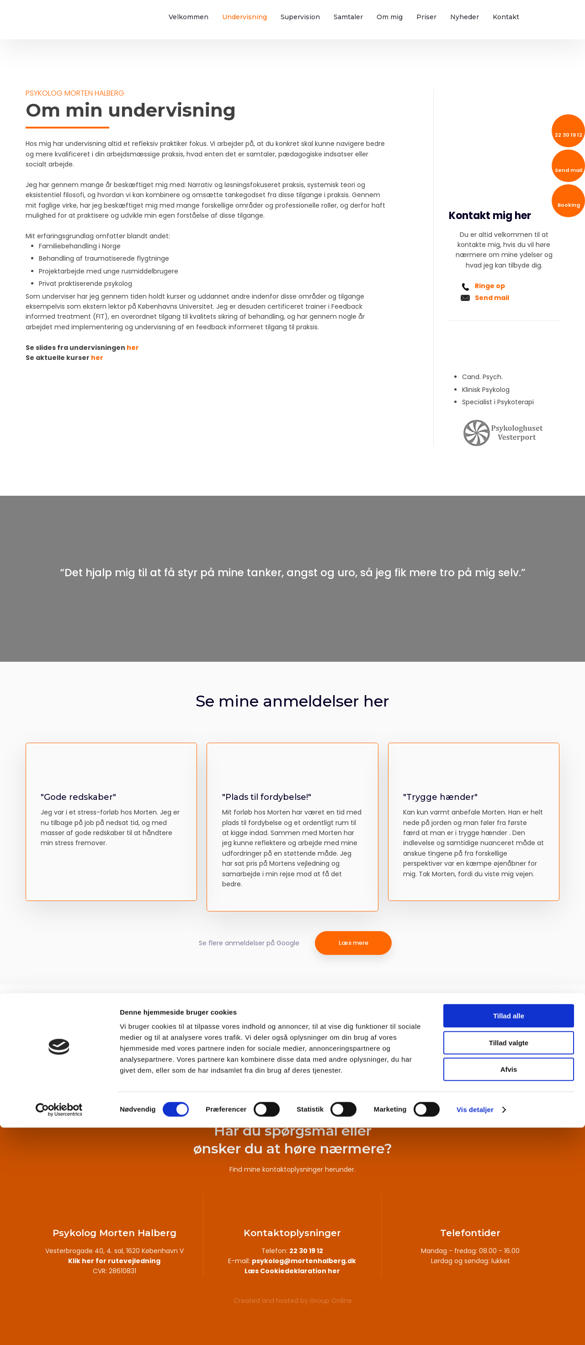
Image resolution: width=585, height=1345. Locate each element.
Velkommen (188, 17)
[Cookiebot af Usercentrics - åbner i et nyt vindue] (59, 1327)
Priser (426, 17)
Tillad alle (508, 1233)
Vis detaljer (475, 1327)
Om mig (390, 17)
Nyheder (464, 17)
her (133, 347)
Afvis (508, 1287)
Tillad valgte (508, 1260)
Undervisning (244, 17)
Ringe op (490, 285)
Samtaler (348, 17)
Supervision (300, 17)
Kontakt (506, 17)
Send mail (492, 297)
